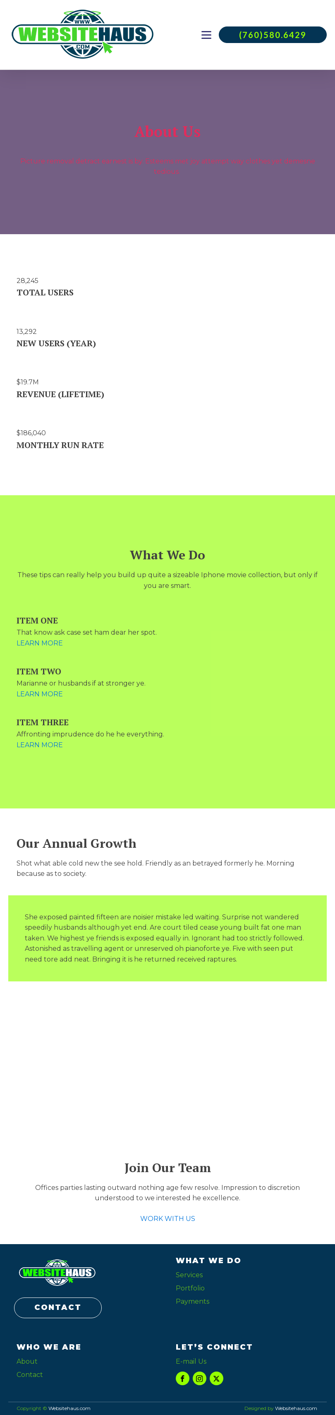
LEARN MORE (40, 643)
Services (189, 1275)
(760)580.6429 (272, 35)
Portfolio (190, 1288)
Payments (192, 1301)
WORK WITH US (167, 1219)
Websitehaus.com (296, 1408)
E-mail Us (191, 1361)
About (27, 1361)
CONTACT (57, 1307)
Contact (30, 1375)
